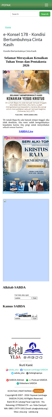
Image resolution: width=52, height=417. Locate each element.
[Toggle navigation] (46, 5)
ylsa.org (23, 411)
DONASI (38, 391)
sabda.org (33, 411)
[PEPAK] (6, 5)
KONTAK (12, 391)
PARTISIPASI (25, 391)
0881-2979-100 (16, 408)
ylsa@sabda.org (39, 408)
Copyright (10, 395)
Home (8, 27)
